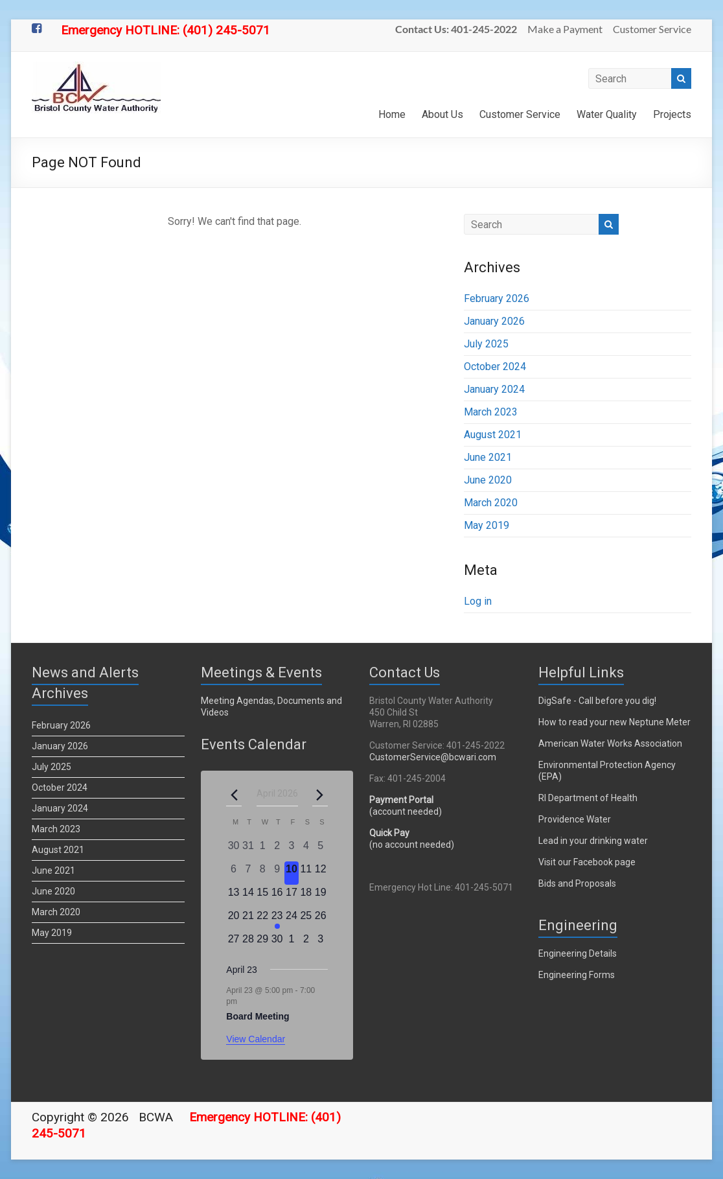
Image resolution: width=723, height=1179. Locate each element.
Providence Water (574, 819)
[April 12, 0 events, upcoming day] (321, 873)
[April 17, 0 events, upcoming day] (291, 896)
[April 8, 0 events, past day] (262, 873)
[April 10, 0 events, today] (291, 873)
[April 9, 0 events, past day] (277, 873)
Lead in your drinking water (593, 840)
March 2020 (491, 502)
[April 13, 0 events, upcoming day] (233, 896)
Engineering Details (577, 953)
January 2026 (494, 321)
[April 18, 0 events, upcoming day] (306, 896)
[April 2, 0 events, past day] (277, 849)
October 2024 (495, 366)
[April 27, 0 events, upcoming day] (233, 943)
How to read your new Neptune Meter (614, 722)
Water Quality (607, 114)
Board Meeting (257, 1016)
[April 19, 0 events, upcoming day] (321, 896)
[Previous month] (234, 794)
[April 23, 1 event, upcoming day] (277, 919)
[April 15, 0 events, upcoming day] (262, 896)
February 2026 (496, 298)
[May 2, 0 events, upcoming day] (306, 943)
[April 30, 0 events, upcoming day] (277, 943)
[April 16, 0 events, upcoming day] (277, 896)
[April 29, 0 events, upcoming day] (262, 943)
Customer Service (652, 29)
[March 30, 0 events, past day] (233, 849)
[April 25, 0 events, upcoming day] (306, 919)
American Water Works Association (610, 743)
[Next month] (320, 794)
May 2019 (486, 525)
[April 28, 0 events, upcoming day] (248, 943)
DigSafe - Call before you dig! (597, 700)
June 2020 (488, 480)
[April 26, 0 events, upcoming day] (321, 919)
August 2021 (493, 434)
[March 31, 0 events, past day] (248, 849)
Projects (672, 114)
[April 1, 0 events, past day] (262, 849)
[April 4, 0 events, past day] (306, 849)
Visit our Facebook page (587, 862)
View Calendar (255, 1039)
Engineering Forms (576, 975)
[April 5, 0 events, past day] (321, 849)
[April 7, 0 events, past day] (248, 873)
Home (392, 114)
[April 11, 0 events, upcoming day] (306, 873)
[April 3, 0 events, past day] (291, 849)
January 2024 (494, 389)
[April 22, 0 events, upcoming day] (262, 919)
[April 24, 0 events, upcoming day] (291, 919)
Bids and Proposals (577, 883)
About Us (442, 114)
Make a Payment (564, 29)
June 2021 (488, 457)
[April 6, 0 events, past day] (233, 873)
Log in (478, 601)
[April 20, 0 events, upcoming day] (233, 919)
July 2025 (486, 344)
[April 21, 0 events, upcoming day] (248, 919)
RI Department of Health (587, 798)
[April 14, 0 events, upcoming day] (248, 896)
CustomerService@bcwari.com (432, 757)
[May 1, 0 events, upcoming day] (291, 943)
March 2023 (491, 412)
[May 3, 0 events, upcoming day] (321, 943)
